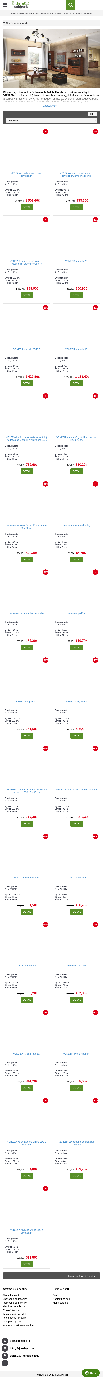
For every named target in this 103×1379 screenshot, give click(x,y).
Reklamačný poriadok (14, 1314)
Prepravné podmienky (14, 1302)
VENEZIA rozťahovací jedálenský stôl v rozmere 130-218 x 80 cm (26, 791)
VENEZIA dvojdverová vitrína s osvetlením (26, 174)
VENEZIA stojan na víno (26, 877)
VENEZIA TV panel (76, 965)
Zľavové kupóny (11, 1310)
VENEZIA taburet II (26, 965)
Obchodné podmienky (14, 1298)
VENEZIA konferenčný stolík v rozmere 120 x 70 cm (76, 438)
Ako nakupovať (10, 1295)
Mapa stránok (60, 1302)
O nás (56, 1295)
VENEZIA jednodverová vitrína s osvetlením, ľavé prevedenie (76, 174)
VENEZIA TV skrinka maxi (26, 1054)
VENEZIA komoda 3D (76, 349)
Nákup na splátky (11, 1321)
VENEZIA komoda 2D (76, 261)
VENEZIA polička (76, 613)
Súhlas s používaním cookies (18, 1325)
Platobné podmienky (13, 1306)
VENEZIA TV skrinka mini (76, 1054)
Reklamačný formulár (14, 1317)
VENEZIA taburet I (76, 877)
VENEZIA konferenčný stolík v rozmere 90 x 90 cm (27, 526)
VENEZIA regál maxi (26, 701)
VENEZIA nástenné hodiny (76, 525)
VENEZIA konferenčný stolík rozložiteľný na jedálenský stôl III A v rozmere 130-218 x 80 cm (26, 439)
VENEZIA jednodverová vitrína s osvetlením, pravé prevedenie (26, 262)
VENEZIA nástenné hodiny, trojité (26, 613)
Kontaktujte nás (61, 1298)
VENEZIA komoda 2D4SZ (26, 349)
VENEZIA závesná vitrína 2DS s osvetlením (26, 1231)
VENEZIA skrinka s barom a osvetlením (76, 789)
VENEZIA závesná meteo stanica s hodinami (76, 1143)
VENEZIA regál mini (76, 701)
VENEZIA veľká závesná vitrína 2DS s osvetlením (26, 1143)
